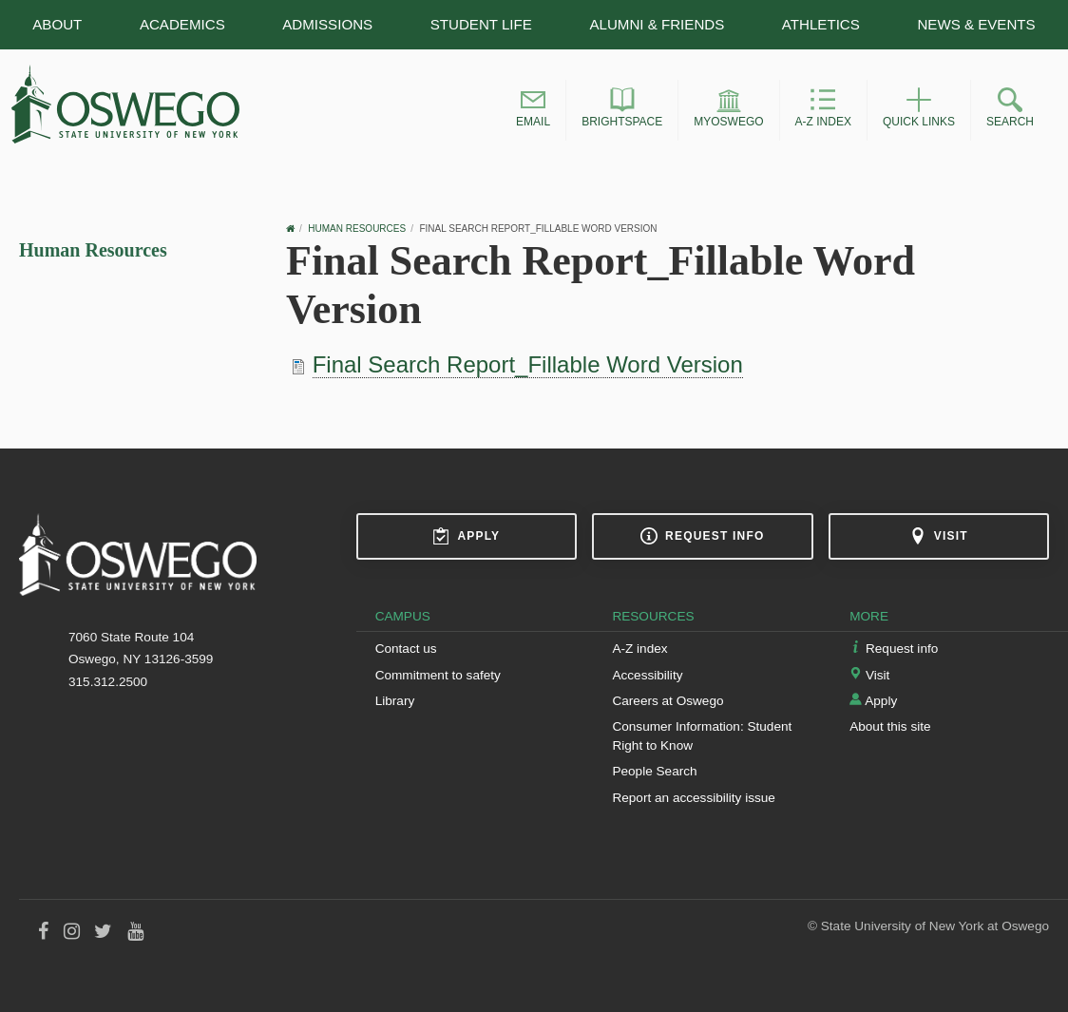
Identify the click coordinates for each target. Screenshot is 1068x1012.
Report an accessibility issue (693, 798)
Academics (182, 24)
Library (395, 701)
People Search (654, 771)
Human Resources (93, 249)
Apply (466, 535)
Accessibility (647, 675)
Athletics (821, 24)
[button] (533, 110)
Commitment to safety (438, 675)
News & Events (976, 24)
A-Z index (639, 648)
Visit (938, 535)
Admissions (327, 24)
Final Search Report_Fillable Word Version (528, 364)
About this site (889, 726)
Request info (702, 535)
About (57, 24)
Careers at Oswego (667, 701)
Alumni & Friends (656, 24)
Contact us (406, 648)
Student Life (481, 24)
